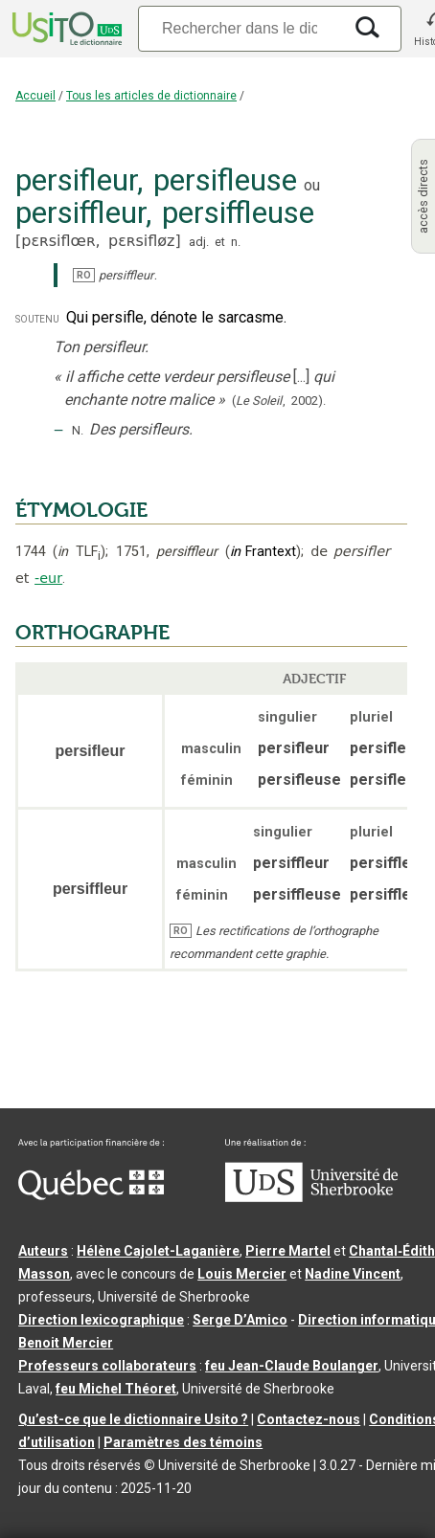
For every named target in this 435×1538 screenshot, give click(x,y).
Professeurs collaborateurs (107, 1365)
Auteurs (43, 1251)
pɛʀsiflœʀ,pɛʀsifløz (97, 241)
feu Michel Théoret (116, 1388)
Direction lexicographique (101, 1319)
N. (77, 430)
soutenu (37, 318)
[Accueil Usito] (65, 28)
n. (235, 241)
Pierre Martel (288, 1251)
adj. (199, 241)
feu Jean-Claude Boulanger (291, 1365)
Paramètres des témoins (183, 1442)
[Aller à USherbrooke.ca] (311, 1197)
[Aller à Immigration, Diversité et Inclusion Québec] (91, 1195)
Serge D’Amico (240, 1319)
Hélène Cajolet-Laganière (158, 1251)
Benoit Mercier (65, 1342)
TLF (79, 552)
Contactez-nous (308, 1419)
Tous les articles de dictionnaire (151, 95)
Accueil (35, 95)
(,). (279, 400)
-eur (48, 578)
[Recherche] (239, 28)
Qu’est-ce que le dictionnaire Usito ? (133, 1419)
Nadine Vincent (353, 1274)
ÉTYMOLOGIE (81, 510)
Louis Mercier (241, 1274)
